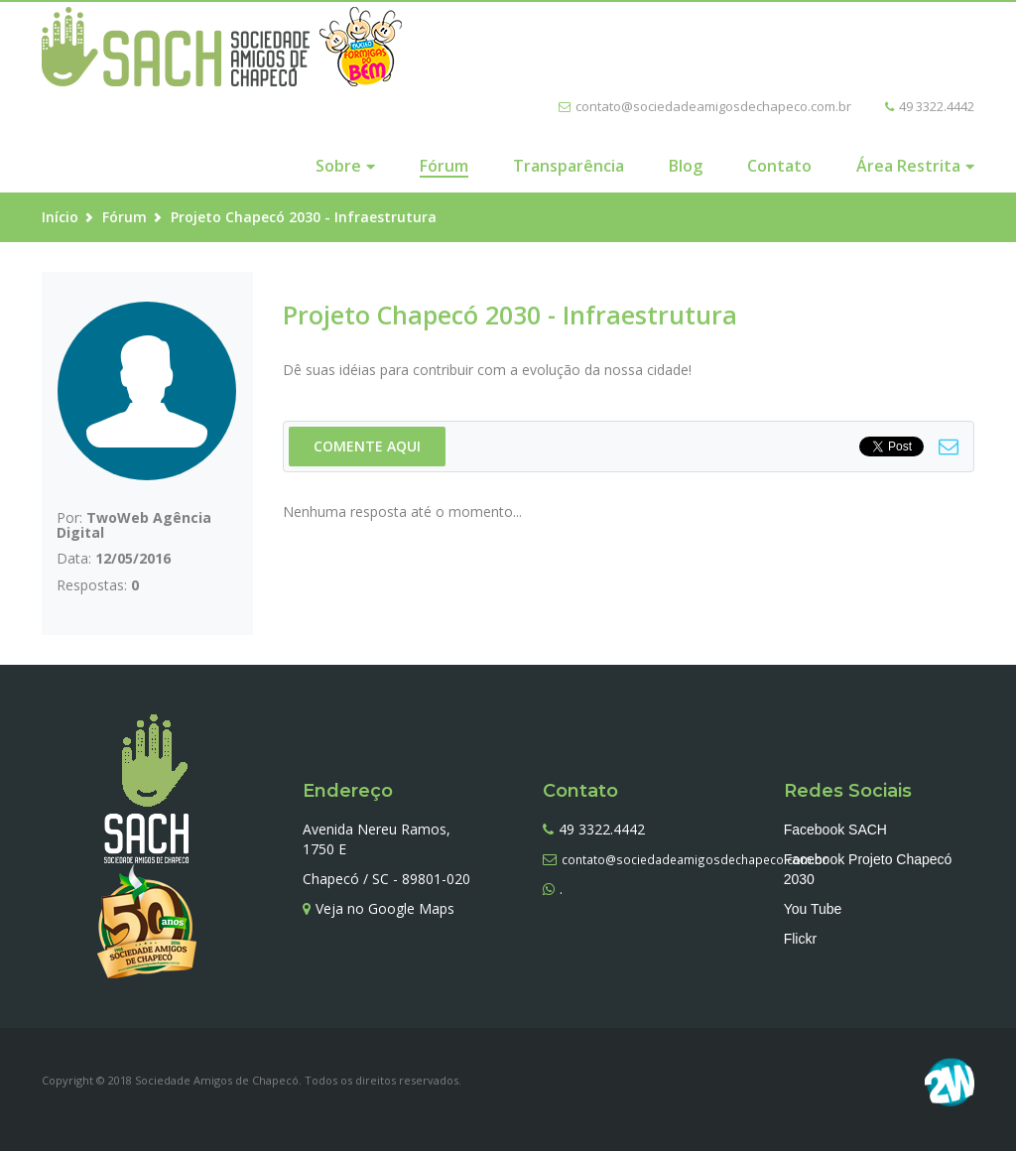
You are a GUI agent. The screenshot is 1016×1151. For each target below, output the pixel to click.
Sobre (338, 166)
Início (60, 216)
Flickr (800, 939)
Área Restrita (908, 166)
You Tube (813, 909)
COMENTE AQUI (367, 446)
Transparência (568, 166)
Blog (685, 166)
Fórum (444, 166)
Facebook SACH (835, 829)
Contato (779, 166)
